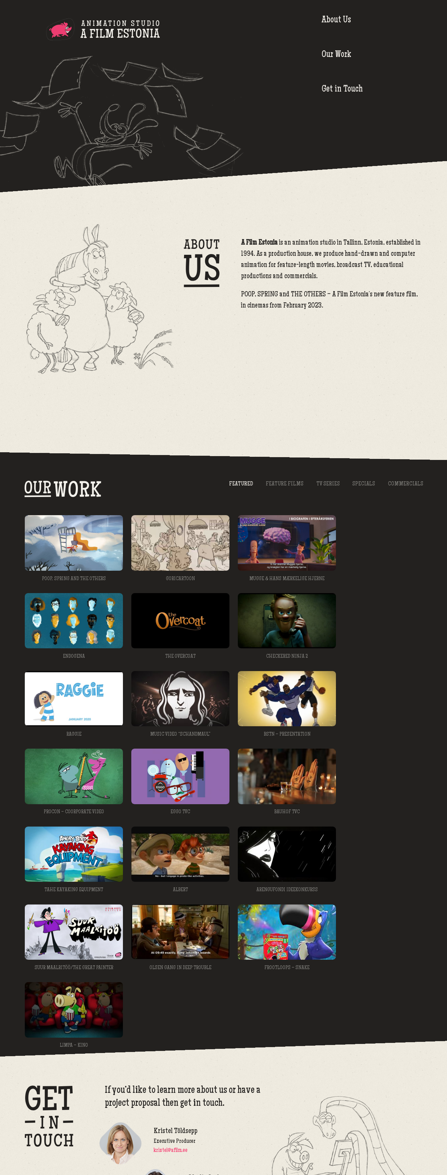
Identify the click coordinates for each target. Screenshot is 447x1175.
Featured (236, 485)
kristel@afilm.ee (171, 1043)
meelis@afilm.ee (205, 1090)
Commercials (405, 485)
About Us (270, 29)
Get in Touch (389, 29)
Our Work (330, 29)
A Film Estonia (103, 30)
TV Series (325, 485)
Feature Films (280, 485)
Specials (362, 485)
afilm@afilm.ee (407, 1151)
